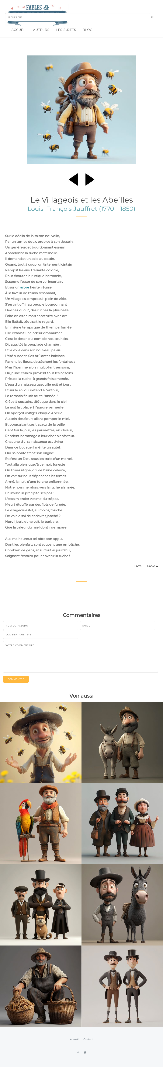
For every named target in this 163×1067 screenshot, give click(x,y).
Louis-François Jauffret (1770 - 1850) (81, 208)
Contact (88, 1039)
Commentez (16, 679)
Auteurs (41, 30)
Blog (88, 30)
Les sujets (66, 30)
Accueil (19, 30)
